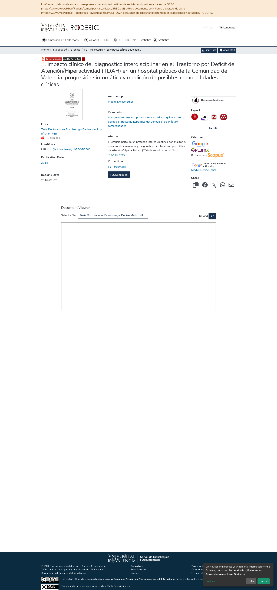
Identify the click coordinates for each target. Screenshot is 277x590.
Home (45, 50)
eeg (180, 117)
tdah (111, 117)
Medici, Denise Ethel (120, 102)
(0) (227, 50)
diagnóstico (171, 122)
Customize (211, 581)
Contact (135, 573)
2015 (44, 163)
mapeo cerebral (125, 117)
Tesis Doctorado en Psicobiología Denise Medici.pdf (112, 215)
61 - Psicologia (93, 50)
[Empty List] (209, 50)
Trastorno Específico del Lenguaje (141, 122)
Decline (251, 581)
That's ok (263, 581)
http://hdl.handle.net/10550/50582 (66, 149)
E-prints (75, 50)
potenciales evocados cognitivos (156, 117)
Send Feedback (138, 569)
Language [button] (227, 28)
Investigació (59, 50)
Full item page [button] (119, 175)
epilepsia (114, 122)
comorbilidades (117, 126)
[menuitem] (195, 100)
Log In (208, 27)
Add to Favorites (71, 59)
